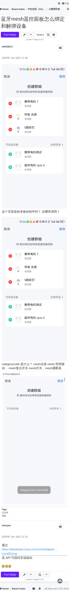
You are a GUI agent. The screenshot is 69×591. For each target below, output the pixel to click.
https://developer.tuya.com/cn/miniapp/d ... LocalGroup (29, 551)
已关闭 (5, 512)
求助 (4, 516)
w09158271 (7, 46)
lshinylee (6, 525)
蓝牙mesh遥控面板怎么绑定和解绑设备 (33, 22)
